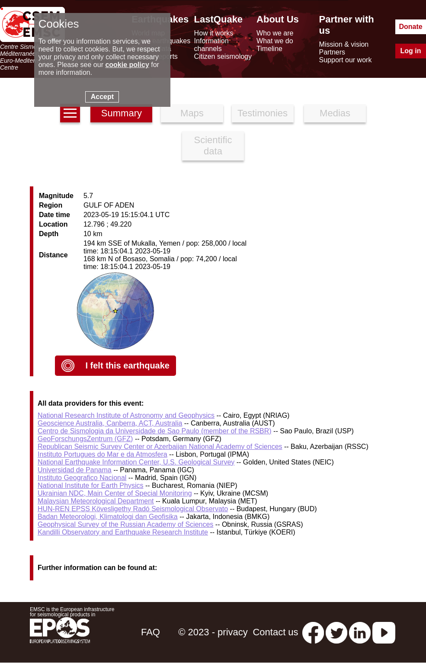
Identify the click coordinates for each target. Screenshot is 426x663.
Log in (410, 50)
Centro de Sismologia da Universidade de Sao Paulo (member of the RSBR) (155, 431)
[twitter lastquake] (336, 632)
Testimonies (262, 113)
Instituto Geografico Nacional (82, 477)
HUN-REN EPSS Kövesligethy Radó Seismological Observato (133, 508)
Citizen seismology (223, 56)
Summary (121, 113)
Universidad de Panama (75, 470)
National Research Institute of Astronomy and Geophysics (126, 415)
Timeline (269, 48)
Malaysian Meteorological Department (96, 501)
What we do (274, 41)
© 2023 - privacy (213, 632)
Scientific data (213, 146)
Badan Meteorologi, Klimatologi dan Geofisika (108, 516)
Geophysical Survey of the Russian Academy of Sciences (125, 524)
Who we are (274, 33)
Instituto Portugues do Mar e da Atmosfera (102, 454)
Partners (332, 52)
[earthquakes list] (70, 113)
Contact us (275, 632)
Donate (410, 26)
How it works (214, 33)
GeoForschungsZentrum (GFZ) (85, 438)
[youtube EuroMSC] (383, 632)
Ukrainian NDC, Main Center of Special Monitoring (115, 493)
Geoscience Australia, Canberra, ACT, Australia (110, 423)
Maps (192, 113)
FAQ (150, 632)
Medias (335, 113)
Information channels (211, 44)
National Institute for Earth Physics (91, 485)
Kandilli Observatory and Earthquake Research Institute (123, 532)
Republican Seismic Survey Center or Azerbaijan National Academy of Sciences (160, 446)
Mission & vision (344, 44)
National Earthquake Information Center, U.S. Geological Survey (136, 462)
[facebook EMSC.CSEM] (313, 632)
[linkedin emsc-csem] (360, 632)
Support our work (345, 60)
